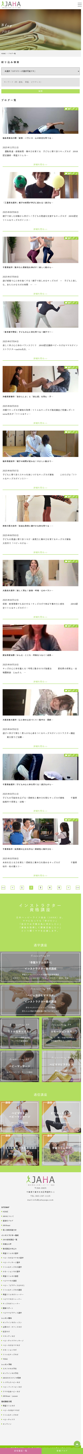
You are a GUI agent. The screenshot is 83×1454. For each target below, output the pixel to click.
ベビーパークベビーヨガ (11, 1387)
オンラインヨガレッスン (11, 1322)
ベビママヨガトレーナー (11, 1299)
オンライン (6, 1424)
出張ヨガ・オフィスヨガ (11, 1327)
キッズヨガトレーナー (10, 1303)
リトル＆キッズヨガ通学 (11, 1267)
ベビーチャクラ (8, 1419)
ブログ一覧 (12, 53)
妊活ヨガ (5, 1331)
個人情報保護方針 (9, 1230)
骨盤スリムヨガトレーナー (12, 1294)
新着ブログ (62, 1451)
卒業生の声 (6, 1244)
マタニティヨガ (8, 1336)
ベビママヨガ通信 (9, 1281)
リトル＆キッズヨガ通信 (11, 1290)
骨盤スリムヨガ (8, 1406)
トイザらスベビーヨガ (10, 1382)
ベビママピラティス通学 (11, 1313)
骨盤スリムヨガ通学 (9, 1253)
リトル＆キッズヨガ (9, 1354)
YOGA (4, 1359)
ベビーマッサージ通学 (10, 1262)
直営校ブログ (7, 1221)
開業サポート (7, 1308)
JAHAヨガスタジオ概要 (11, 1378)
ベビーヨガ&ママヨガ (10, 1410)
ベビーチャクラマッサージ (12, 1340)
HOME (3, 53)
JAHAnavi (5, 1225)
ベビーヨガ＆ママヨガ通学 (12, 1258)
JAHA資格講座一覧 (9, 1239)
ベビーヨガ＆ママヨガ (10, 1345)
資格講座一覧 (20, 1451)
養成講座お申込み (9, 1249)
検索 (40, 91)
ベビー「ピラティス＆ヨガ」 (13, 1285)
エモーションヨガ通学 (10, 1271)
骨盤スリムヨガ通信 (9, 1276)
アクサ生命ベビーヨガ (10, 1391)
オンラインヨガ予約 (9, 1373)
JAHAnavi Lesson (9, 1396)
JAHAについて (7, 1216)
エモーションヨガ (9, 1350)
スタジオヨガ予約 (9, 1368)
